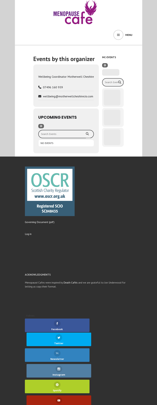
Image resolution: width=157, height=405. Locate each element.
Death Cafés (70, 282)
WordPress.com (86, 399)
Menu (128, 35)
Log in (28, 234)
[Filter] (41, 126)
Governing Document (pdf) (39, 222)
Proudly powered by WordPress (42, 399)
